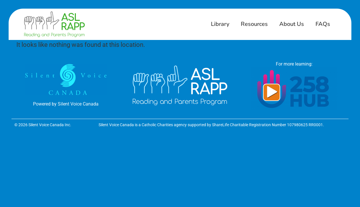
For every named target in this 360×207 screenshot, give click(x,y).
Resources (254, 24)
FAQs (322, 24)
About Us (291, 24)
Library (220, 24)
